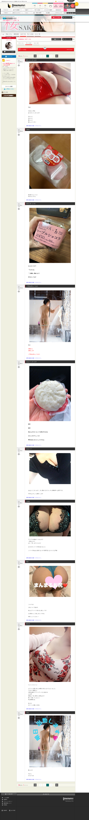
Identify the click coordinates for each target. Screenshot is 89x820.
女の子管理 (13, 810)
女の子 (65, 12)
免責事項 (5, 799)
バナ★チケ (6, 12)
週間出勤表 (16, 34)
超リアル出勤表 (16, 9)
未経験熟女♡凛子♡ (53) (24, 39)
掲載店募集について (7, 803)
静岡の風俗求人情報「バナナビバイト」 (34, 125)
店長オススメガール (16, 12)
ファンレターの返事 (48, 9)
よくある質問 (6, 797)
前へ (35, 56)
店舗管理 (5, 810)
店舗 (65, 10)
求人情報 (48, 12)
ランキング (6, 9)
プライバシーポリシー (8, 801)
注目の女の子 (58, 9)
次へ (56, 56)
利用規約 (5, 804)
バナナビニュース (58, 12)
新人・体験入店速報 (37, 12)
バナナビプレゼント (73, 6)
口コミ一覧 (37, 34)
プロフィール (20, 43)
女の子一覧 (23, 34)
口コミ (27, 12)
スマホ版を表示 (10, 794)
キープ (60, 1)
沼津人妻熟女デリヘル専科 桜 (11, 20)
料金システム (9, 34)
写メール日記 (37, 9)
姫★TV (26, 9)
